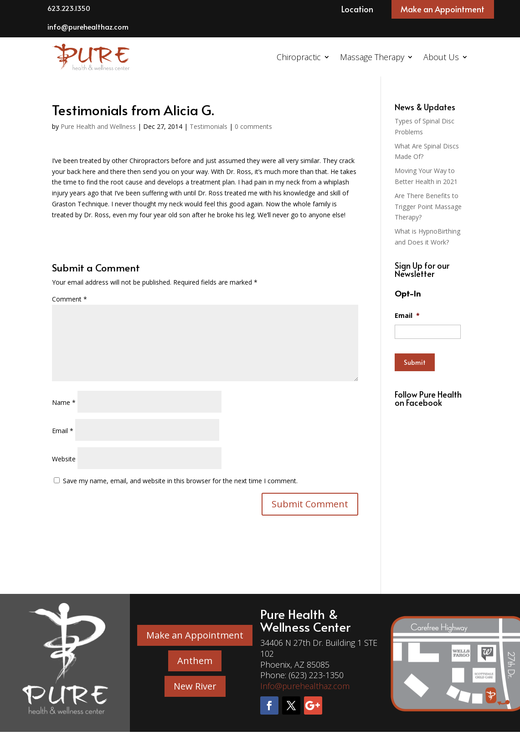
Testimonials (208, 126)
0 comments (253, 126)
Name (64, 402)
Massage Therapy (372, 56)
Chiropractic (299, 56)
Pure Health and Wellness (98, 126)
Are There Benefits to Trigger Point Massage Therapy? (428, 206)
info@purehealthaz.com (88, 26)
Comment (69, 299)
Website (64, 459)
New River (195, 686)
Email (62, 430)
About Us (441, 56)
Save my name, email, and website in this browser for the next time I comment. (180, 480)
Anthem (194, 660)
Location (357, 9)
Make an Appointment (442, 9)
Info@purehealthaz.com (305, 685)
